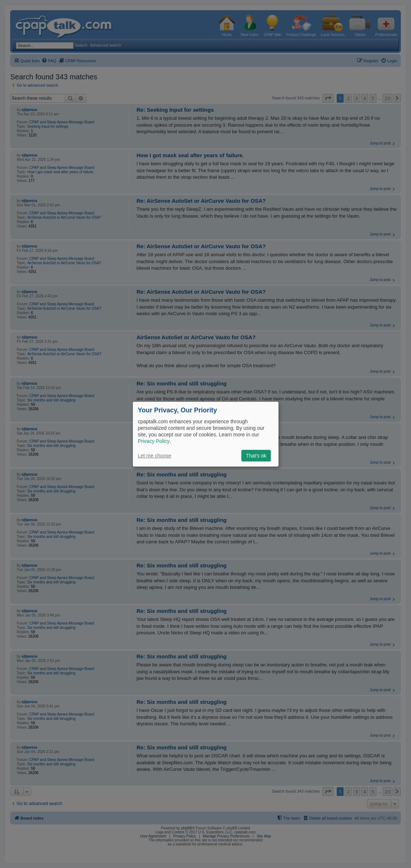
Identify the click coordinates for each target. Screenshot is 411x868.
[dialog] (205, 433)
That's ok (256, 456)
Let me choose (154, 456)
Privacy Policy (154, 441)
